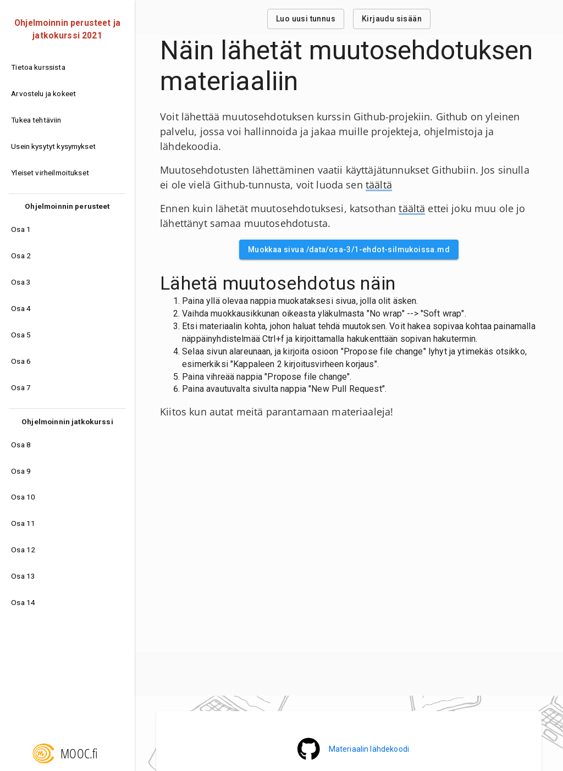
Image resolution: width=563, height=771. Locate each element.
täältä (379, 184)
